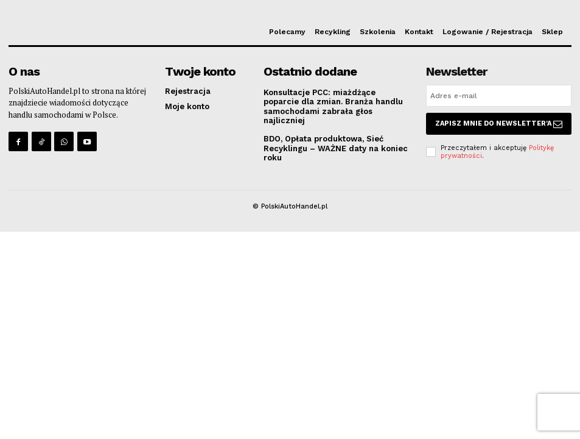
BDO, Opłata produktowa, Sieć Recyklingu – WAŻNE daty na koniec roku (336, 148)
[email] (498, 96)
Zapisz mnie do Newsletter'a (498, 123)
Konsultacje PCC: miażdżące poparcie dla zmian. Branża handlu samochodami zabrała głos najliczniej (333, 106)
